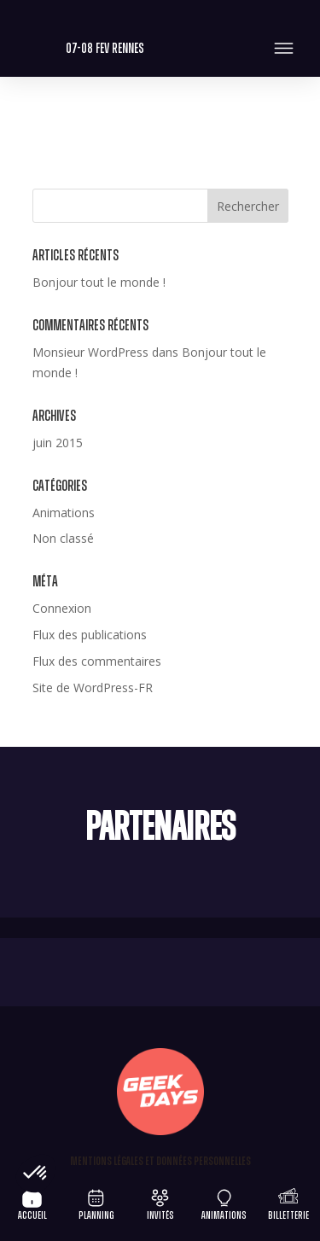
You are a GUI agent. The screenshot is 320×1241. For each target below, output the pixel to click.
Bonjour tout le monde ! (99, 282)
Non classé (63, 538)
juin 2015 (57, 442)
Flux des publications (89, 634)
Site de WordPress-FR (92, 687)
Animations (63, 512)
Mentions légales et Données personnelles (160, 1162)
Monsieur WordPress (90, 352)
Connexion (61, 608)
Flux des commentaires (96, 661)
